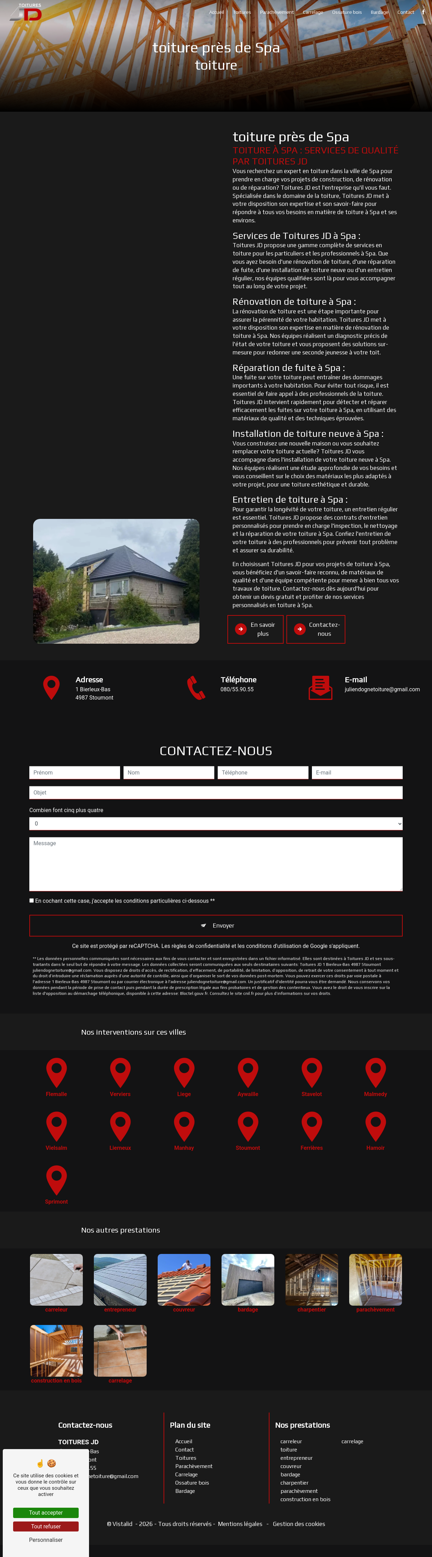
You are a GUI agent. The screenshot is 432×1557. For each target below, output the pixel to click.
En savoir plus (253, 635)
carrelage (352, 1453)
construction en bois (306, 1511)
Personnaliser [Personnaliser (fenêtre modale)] (46, 1540)
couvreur (291, 1478)
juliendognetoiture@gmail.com (98, 1488)
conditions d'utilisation (273, 924)
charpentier (294, 1494)
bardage (290, 1486)
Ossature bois (346, 12)
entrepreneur (297, 1470)
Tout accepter (46, 1512)
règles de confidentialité (200, 924)
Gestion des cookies (298, 1536)
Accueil (215, 12)
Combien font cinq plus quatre (66, 788)
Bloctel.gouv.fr (194, 971)
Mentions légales (240, 1536)
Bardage (378, 12)
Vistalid (123, 1536)
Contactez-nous (318, 630)
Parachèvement (276, 12)
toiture (289, 1461)
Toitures (241, 12)
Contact (404, 12)
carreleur (291, 1453)
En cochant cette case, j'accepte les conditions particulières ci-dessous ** (125, 878)
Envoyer (224, 903)
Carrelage (312, 12)
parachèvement (299, 1503)
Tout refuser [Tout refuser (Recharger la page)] (46, 1526)
